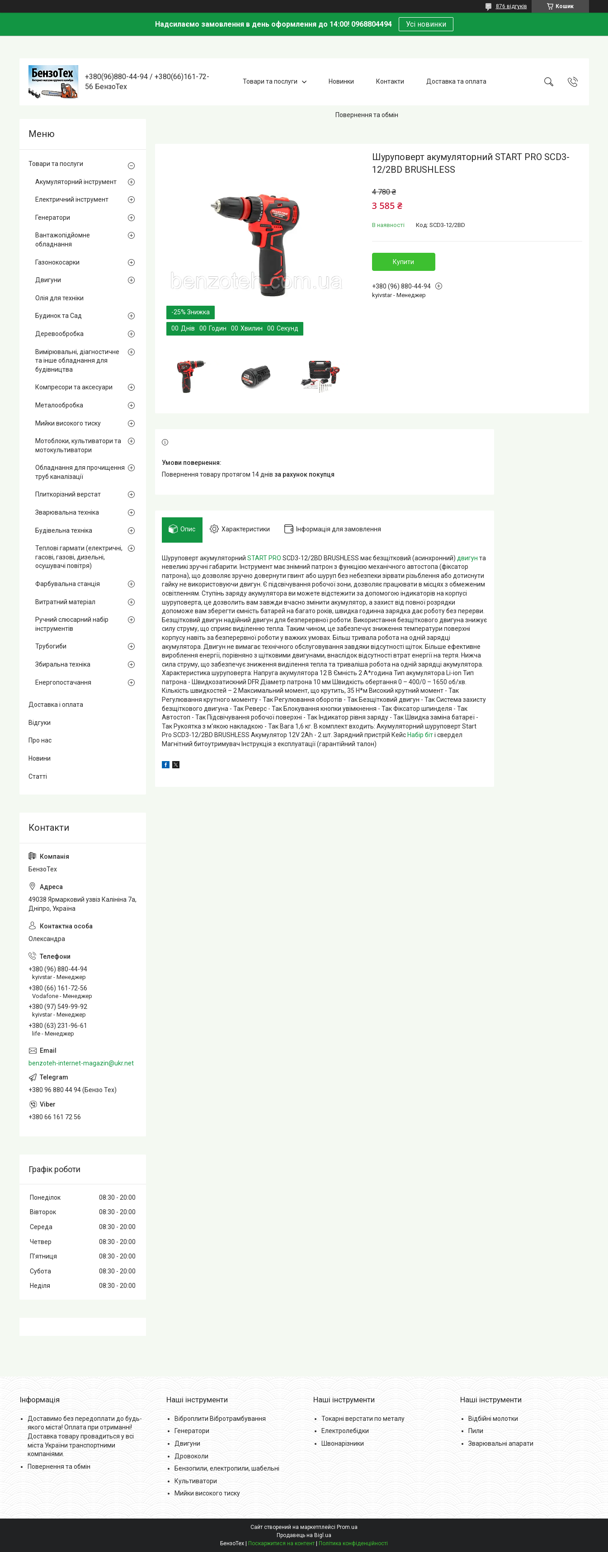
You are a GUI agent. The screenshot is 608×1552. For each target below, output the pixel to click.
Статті (37, 776)
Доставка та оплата (456, 81)
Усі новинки (426, 24)
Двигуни (48, 280)
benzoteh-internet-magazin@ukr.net (81, 1063)
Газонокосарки (57, 262)
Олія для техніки (59, 298)
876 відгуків (511, 6)
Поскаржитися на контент (281, 1543)
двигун (467, 561)
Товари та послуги (270, 81)
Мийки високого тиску (68, 423)
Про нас (40, 740)
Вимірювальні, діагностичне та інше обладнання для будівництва (77, 360)
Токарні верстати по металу (363, 1418)
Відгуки (39, 722)
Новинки (341, 81)
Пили (475, 1430)
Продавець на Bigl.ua (304, 1535)
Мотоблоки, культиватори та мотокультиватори (78, 445)
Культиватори (195, 1481)
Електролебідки (345, 1430)
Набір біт (420, 739)
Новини (39, 758)
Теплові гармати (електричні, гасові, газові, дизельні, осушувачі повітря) (79, 556)
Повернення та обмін (366, 114)
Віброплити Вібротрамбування (220, 1418)
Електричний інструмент (71, 199)
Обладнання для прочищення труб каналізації (80, 472)
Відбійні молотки (493, 1418)
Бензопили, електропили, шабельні (226, 1468)
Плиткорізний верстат (68, 494)
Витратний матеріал (65, 602)
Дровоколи (191, 1456)
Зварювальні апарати (500, 1443)
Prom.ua (347, 1527)
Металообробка (59, 405)
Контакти (390, 81)
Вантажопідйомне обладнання (62, 240)
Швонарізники (342, 1443)
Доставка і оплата (55, 704)
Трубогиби (50, 646)
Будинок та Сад (58, 315)
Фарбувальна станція (67, 583)
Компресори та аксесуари (74, 387)
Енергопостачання (63, 682)
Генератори (52, 217)
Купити (403, 261)
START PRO (264, 561)
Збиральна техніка (62, 664)
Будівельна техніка (63, 530)
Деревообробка (59, 333)
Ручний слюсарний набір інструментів (71, 624)
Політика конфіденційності (353, 1543)
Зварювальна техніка (67, 512)
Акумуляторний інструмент (76, 181)
